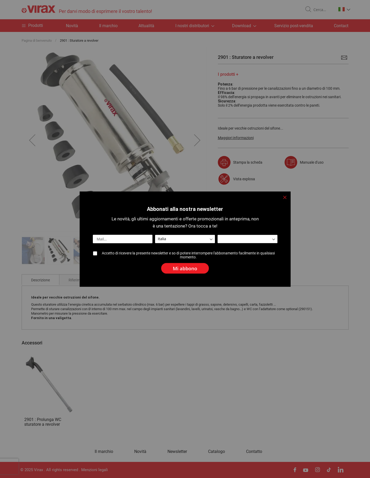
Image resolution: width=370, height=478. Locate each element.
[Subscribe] (185, 266)
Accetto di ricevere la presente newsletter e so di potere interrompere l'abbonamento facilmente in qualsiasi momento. (188, 255)
